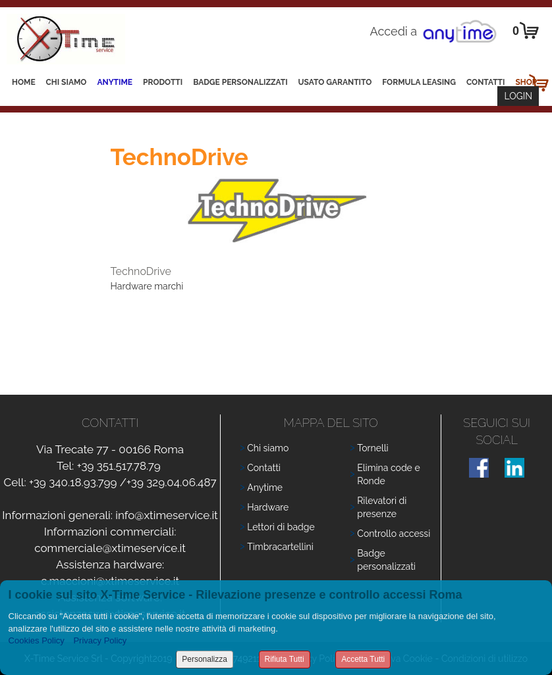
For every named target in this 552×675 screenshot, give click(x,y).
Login (518, 96)
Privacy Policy (99, 640)
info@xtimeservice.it (166, 515)
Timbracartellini (280, 546)
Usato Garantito (335, 82)
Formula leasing (419, 82)
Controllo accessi (393, 533)
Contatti (485, 82)
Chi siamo (66, 82)
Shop (526, 82)
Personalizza (204, 659)
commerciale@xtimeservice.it (110, 548)
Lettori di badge (280, 527)
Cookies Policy (37, 640)
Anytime (114, 82)
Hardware (268, 507)
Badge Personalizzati (240, 82)
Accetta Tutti (363, 659)
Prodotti (162, 82)
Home (24, 82)
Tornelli (372, 448)
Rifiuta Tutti (284, 659)
